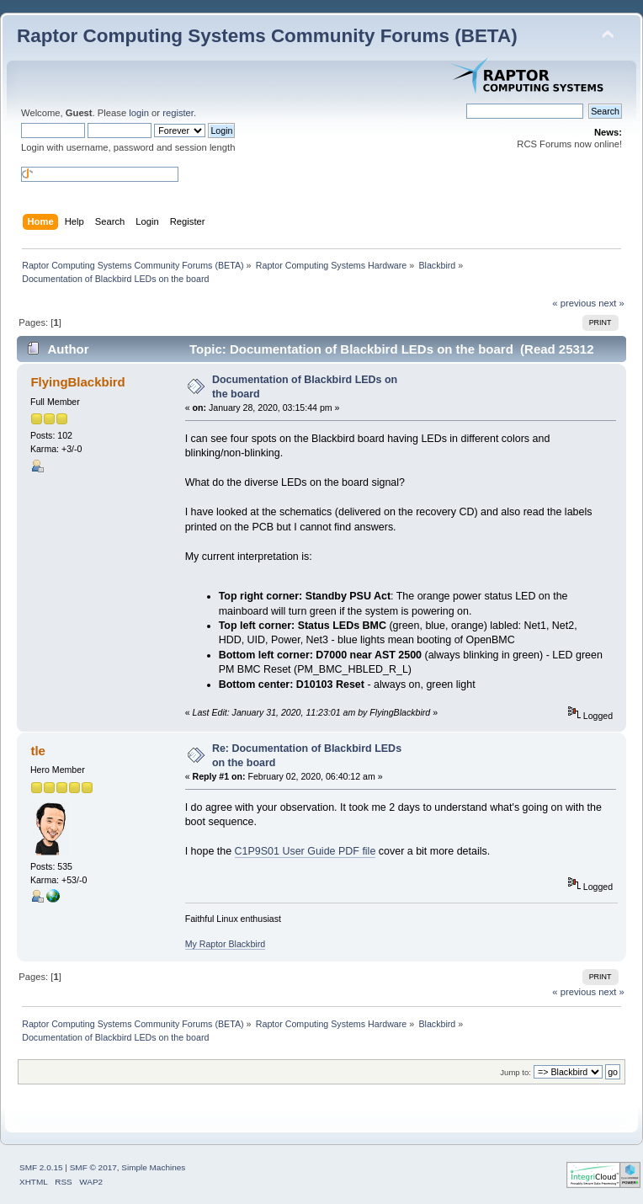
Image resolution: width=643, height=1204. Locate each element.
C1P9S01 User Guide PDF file (305, 851)
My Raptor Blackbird (225, 944)
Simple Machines (153, 1167)
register (178, 113)
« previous (574, 303)
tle (37, 750)
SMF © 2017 (93, 1167)
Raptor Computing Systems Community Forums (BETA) (267, 35)
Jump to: (515, 1072)
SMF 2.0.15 (41, 1167)
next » (611, 303)
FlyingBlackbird (77, 382)
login (139, 113)
